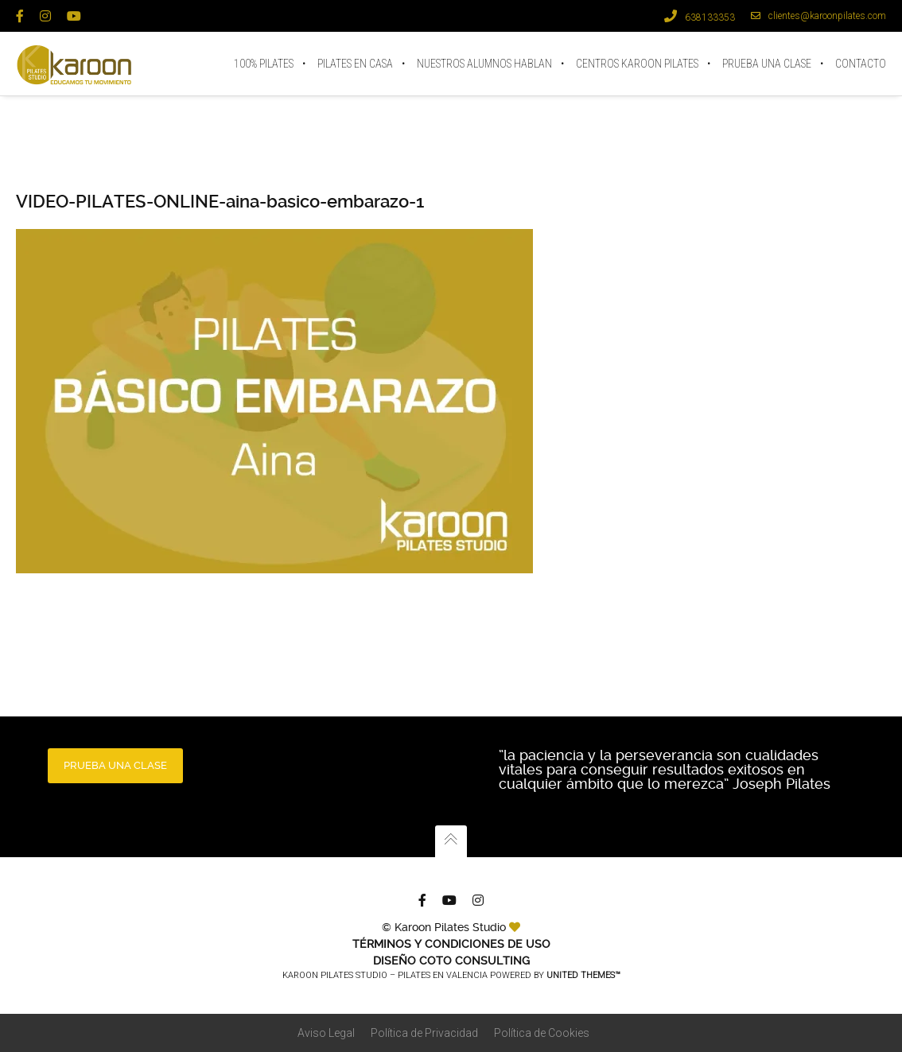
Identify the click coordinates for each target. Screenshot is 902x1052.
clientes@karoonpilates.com (818, 16)
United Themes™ (583, 975)
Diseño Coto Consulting (451, 960)
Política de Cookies (541, 1033)
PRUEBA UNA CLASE (115, 765)
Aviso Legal (326, 1033)
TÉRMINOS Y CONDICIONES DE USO (451, 943)
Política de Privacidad (424, 1033)
